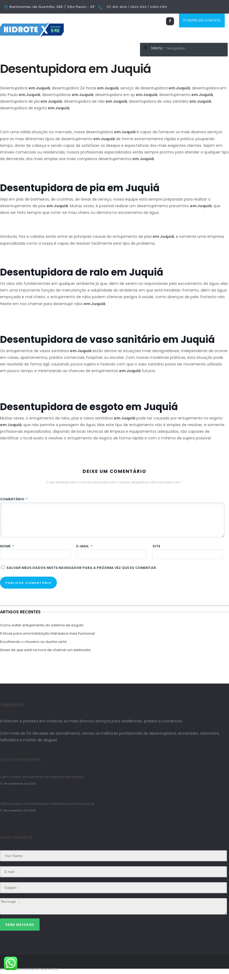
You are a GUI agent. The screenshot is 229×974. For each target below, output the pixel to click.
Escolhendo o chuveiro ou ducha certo (33, 641)
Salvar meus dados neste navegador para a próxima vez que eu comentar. (81, 567)
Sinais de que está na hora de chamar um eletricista (45, 649)
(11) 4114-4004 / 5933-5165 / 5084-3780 (136, 7)
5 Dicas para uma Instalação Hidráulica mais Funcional (47, 633)
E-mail (84, 546)
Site (156, 546)
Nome (7, 546)
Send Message (19, 924)
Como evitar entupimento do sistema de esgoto (42, 625)
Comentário (14, 499)
